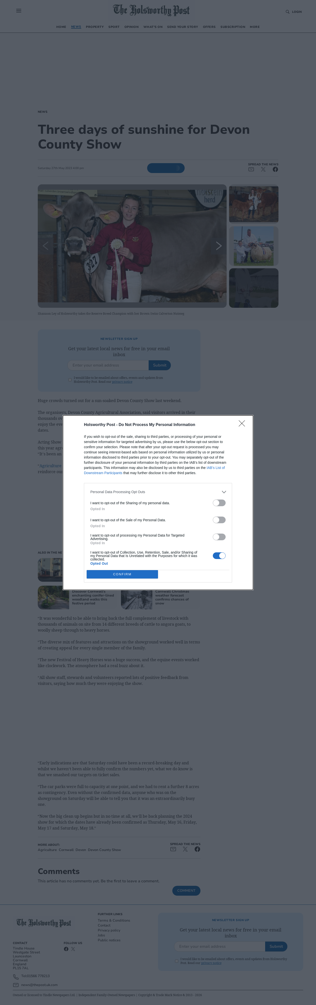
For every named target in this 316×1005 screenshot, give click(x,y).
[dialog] (158, 502)
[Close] (243, 425)
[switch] (219, 503)
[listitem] (158, 492)
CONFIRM (122, 574)
